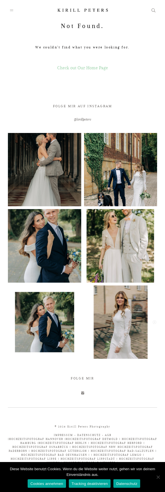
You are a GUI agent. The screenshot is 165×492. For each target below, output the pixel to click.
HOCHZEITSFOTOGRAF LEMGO (118, 454)
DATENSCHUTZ (89, 435)
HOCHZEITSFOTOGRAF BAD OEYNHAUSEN (54, 454)
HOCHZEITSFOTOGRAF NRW (95, 446)
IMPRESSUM (64, 435)
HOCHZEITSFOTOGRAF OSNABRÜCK (41, 446)
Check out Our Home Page (82, 67)
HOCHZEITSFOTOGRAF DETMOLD (92, 439)
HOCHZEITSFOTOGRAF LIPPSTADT (88, 458)
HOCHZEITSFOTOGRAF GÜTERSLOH (59, 450)
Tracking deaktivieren (90, 484)
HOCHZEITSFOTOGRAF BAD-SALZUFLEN (122, 450)
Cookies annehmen (46, 484)
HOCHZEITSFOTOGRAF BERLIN (63, 442)
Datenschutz (126, 484)
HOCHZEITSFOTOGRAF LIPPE (34, 458)
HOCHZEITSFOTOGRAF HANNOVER (37, 439)
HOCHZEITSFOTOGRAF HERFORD (117, 442)
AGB (108, 435)
